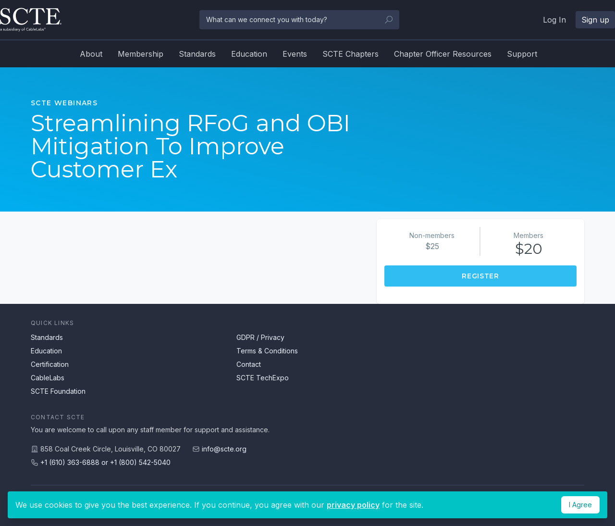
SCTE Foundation (58, 391)
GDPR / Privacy (260, 337)
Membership (140, 54)
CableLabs (47, 378)
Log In (554, 20)
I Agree (580, 505)
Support (522, 54)
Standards (197, 54)
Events (295, 54)
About (91, 54)
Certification (50, 364)
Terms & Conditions (267, 351)
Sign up (595, 20)
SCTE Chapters (350, 54)
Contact (248, 364)
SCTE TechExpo (262, 378)
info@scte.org (224, 449)
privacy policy (353, 505)
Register (480, 276)
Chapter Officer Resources (443, 54)
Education (249, 54)
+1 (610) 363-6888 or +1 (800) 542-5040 (105, 462)
